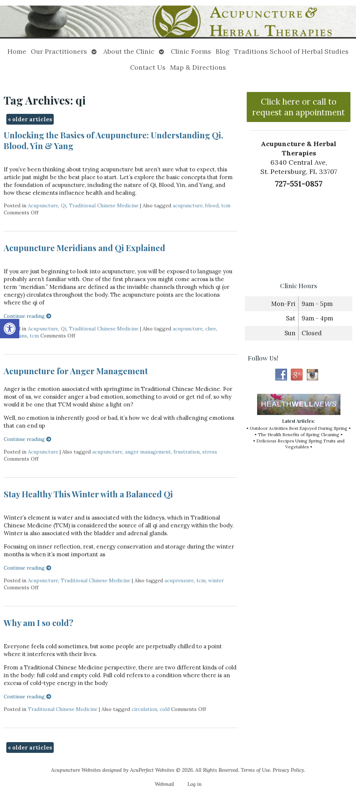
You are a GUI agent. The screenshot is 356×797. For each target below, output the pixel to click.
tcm (225, 205)
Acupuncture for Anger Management (76, 370)
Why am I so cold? (38, 622)
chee (210, 328)
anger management (148, 451)
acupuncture (188, 205)
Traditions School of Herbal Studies (291, 51)
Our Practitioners (59, 51)
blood (212, 205)
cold (165, 709)
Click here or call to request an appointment (298, 107)
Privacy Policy (288, 770)
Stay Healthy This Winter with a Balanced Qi (88, 494)
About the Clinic (128, 51)
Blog (223, 51)
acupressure (179, 580)
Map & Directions (198, 67)
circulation (144, 709)
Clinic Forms (191, 51)
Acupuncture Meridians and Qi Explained (84, 247)
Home (16, 51)
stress (209, 451)
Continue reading (27, 316)
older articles (30, 119)
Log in (194, 784)
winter (216, 580)
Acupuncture (43, 205)
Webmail (164, 784)
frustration (186, 451)
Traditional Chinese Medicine (104, 205)
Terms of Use (255, 770)
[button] (9, 328)
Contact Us (148, 67)
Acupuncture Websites (76, 770)
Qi (63, 205)
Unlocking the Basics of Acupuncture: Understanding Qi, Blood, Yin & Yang (113, 140)
